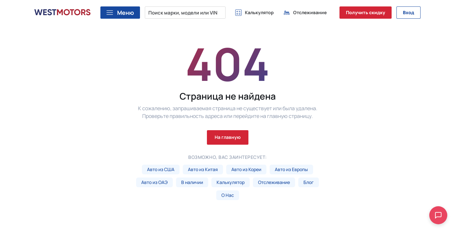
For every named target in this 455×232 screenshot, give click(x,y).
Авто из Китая (203, 169)
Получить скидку (365, 12)
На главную (228, 137)
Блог (308, 182)
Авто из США (160, 169)
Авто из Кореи (246, 169)
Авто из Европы (291, 169)
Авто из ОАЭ (154, 182)
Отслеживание (274, 182)
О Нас (227, 195)
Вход (408, 12)
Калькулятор (231, 182)
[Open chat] (438, 215)
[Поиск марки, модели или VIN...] (185, 12)
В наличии (192, 182)
